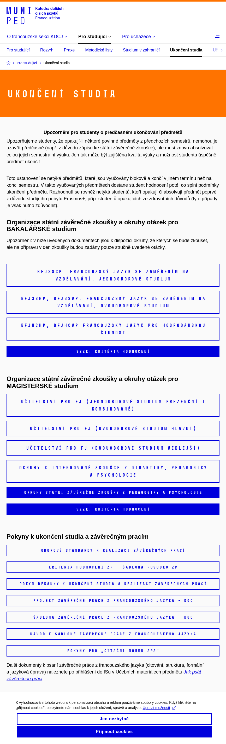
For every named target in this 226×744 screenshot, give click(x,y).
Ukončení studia (186, 50)
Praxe (69, 50)
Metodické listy (98, 50)
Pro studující (18, 50)
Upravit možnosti (159, 712)
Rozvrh (46, 50)
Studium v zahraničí (141, 50)
